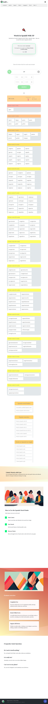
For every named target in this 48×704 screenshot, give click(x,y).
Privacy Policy (24, 49)
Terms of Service (30, 48)
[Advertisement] (24, 16)
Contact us (23, 702)
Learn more (28, 45)
